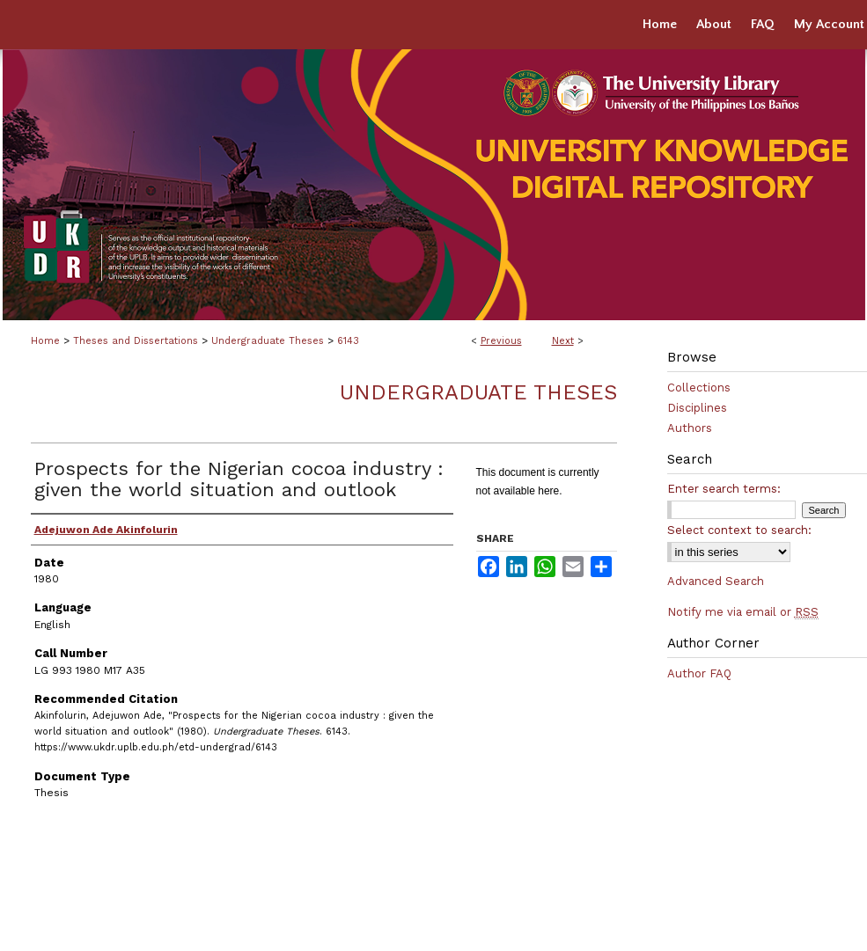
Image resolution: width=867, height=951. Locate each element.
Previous (501, 341)
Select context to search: (739, 530)
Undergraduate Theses (267, 341)
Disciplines (697, 407)
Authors (689, 428)
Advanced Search (715, 581)
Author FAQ (699, 673)
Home (45, 341)
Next (563, 341)
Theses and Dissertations (135, 341)
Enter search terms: (724, 488)
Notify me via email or (743, 611)
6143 (348, 341)
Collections (699, 387)
